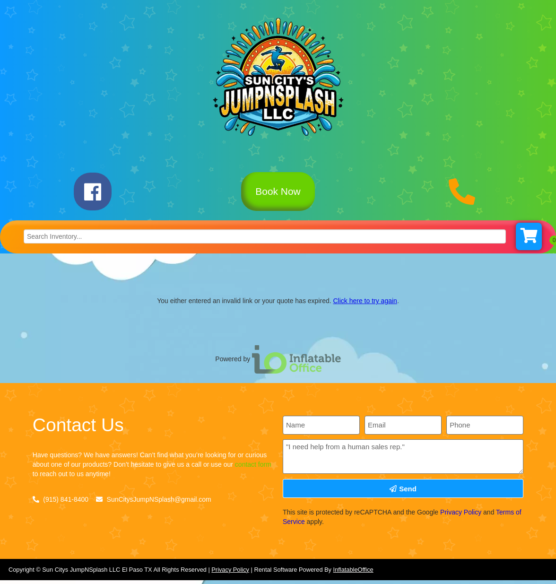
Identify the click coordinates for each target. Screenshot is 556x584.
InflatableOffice (353, 573)
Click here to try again (365, 305)
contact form (253, 469)
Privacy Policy (460, 517)
